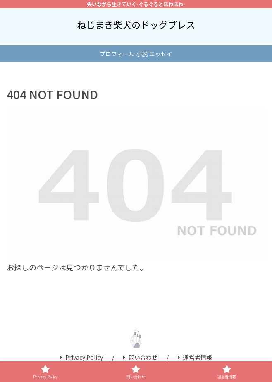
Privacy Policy (81, 357)
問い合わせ (140, 357)
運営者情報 (195, 357)
